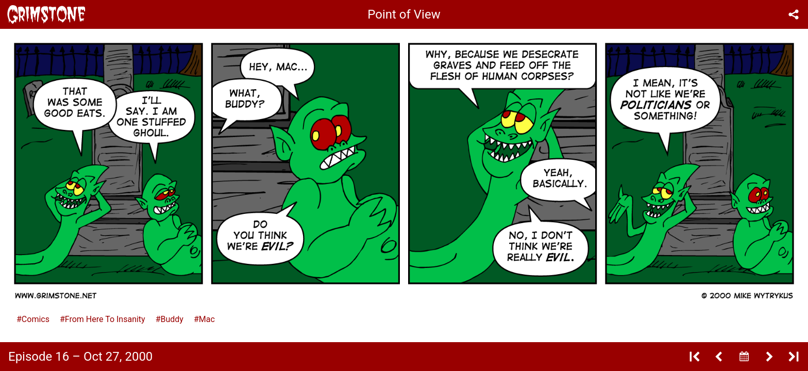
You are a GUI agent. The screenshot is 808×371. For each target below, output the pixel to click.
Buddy (172, 319)
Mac (207, 319)
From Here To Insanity (105, 319)
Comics (35, 319)
